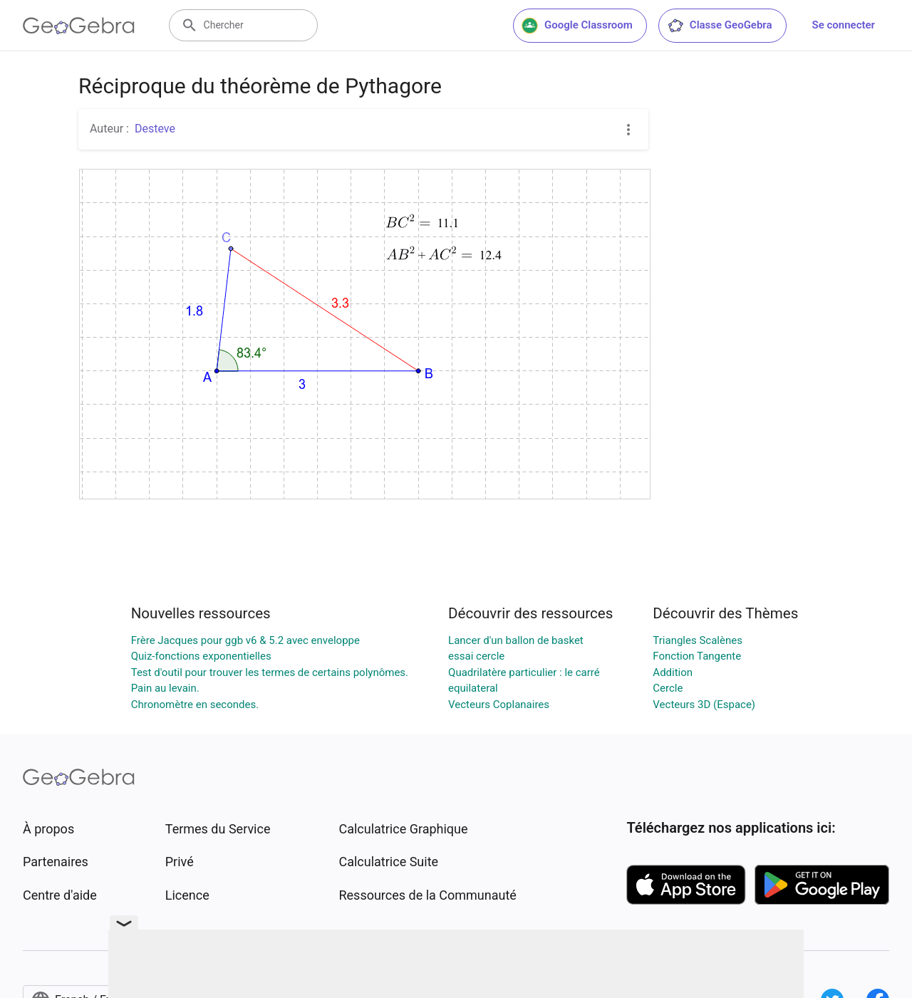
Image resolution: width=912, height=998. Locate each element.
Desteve (155, 128)
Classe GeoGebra (719, 25)
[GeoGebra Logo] (79, 25)
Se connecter (843, 25)
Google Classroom (577, 25)
